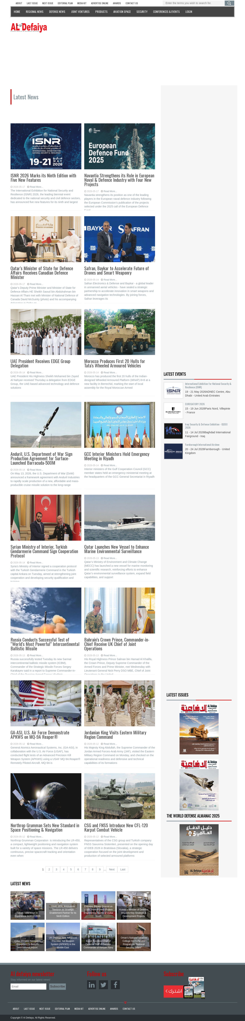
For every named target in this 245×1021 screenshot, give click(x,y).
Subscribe (184, 988)
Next (112, 869)
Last (122, 869)
